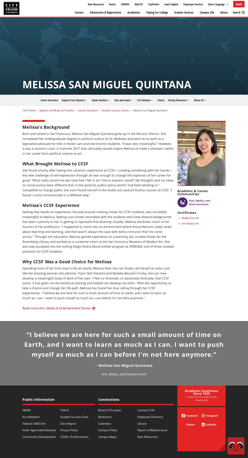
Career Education (49, 100)
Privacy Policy (69, 430)
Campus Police (107, 430)
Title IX (64, 410)
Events (112, 4)
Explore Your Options (73, 100)
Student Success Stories (115, 110)
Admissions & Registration (105, 12)
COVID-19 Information (74, 437)
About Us (199, 100)
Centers (79, 12)
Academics (133, 12)
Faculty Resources (177, 100)
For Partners (143, 100)
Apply (239, 4)
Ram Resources (96, 4)
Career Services (99, 100)
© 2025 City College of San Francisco (201, 398)
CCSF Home (28, 110)
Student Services (184, 12)
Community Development (39, 437)
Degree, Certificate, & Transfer (56, 110)
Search (236, 12)
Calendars (104, 424)
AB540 (26, 410)
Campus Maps (107, 437)
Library (142, 424)
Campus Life (207, 12)
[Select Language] (218, 4)
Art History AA (190, 223)
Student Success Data (74, 417)
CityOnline (153, 4)
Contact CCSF (146, 410)
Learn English (171, 4)
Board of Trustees (109, 410)
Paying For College (157, 12)
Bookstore (105, 417)
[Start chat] (236, 446)
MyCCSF (139, 4)
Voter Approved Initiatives (39, 430)
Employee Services (193, 4)
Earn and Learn (122, 100)
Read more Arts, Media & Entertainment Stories (56, 308)
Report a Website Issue (152, 430)
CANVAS (125, 4)
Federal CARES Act (34, 424)
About (224, 12)
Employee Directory (150, 417)
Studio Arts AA (190, 218)
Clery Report (68, 424)
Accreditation (31, 417)
